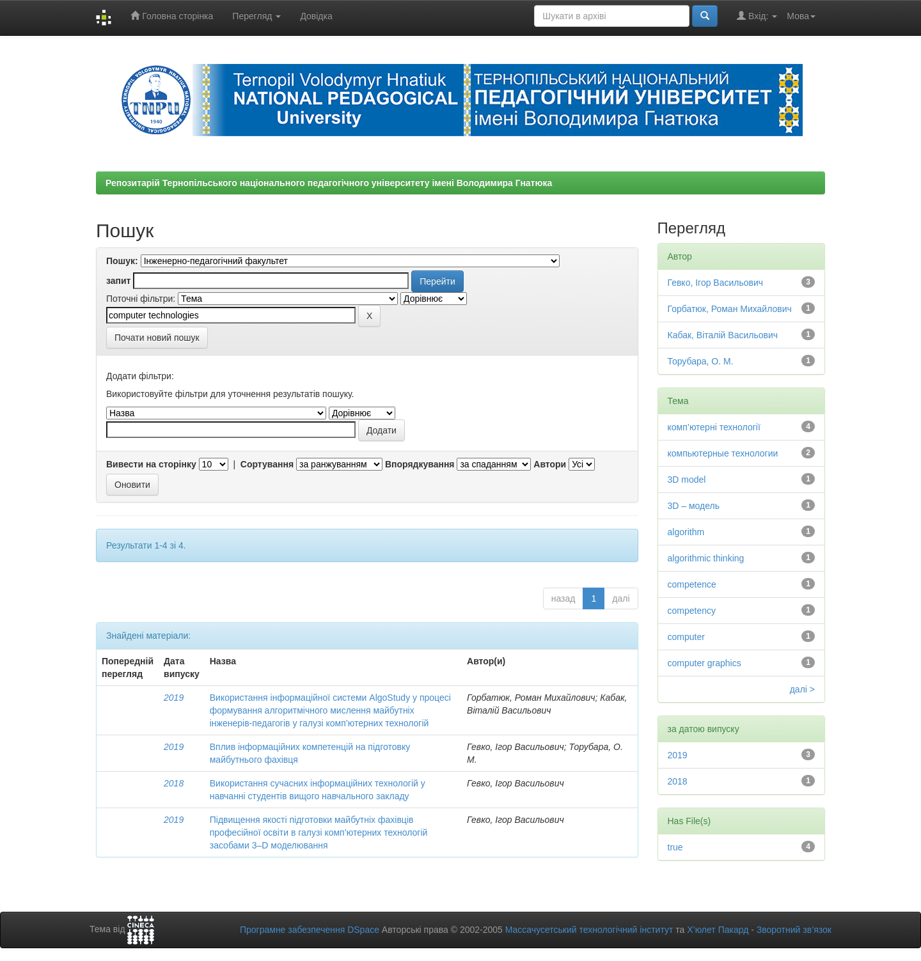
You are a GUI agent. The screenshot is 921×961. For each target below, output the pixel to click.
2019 (174, 697)
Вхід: (757, 15)
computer (686, 637)
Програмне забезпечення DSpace (309, 930)
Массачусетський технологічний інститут (589, 930)
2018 (174, 783)
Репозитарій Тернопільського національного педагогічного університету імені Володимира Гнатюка (329, 183)
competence (692, 584)
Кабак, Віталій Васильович (723, 335)
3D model (687, 479)
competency (692, 611)
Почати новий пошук (157, 337)
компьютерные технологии (723, 453)
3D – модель (694, 506)
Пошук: (122, 261)
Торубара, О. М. (701, 361)
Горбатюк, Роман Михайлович (730, 309)
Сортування (267, 464)
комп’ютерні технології (714, 427)
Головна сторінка (171, 15)
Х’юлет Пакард (717, 930)
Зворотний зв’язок (794, 930)
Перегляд (256, 16)
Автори (549, 464)
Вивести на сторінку (151, 464)
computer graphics (704, 663)
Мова (801, 16)
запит (118, 281)
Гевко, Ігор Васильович (716, 282)
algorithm (686, 532)
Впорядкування (420, 464)
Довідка (316, 16)
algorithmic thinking (706, 558)
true (675, 847)
